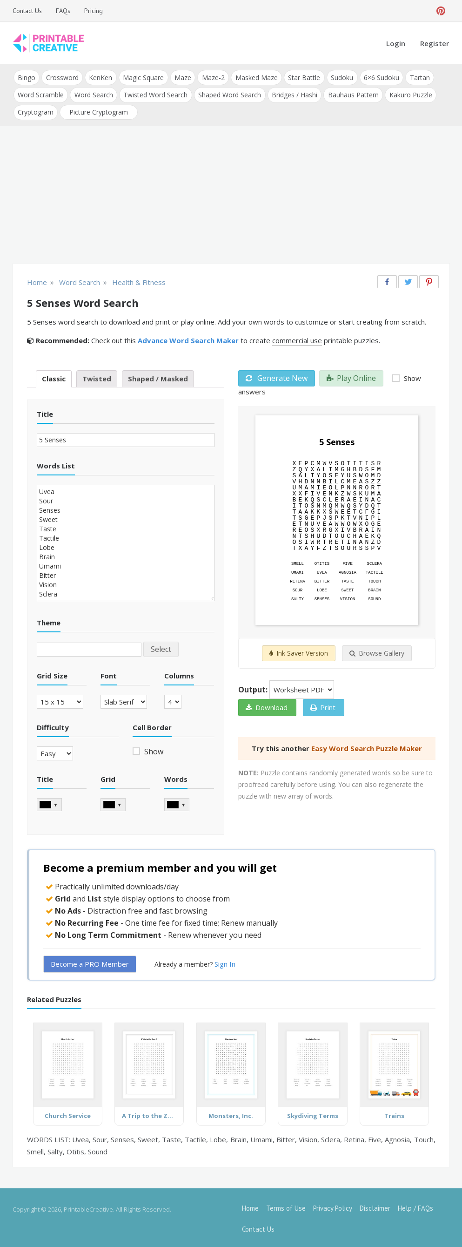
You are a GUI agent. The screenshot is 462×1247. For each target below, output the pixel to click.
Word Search (93, 93)
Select (161, 647)
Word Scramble (41, 93)
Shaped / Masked (158, 376)
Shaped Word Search (228, 93)
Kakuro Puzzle (408, 93)
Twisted (96, 376)
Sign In (224, 962)
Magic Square (142, 77)
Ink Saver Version (298, 651)
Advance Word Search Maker (188, 338)
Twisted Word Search (155, 93)
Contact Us (27, 11)
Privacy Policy (332, 1206)
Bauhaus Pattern (351, 93)
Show (152, 750)
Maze (181, 77)
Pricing (93, 11)
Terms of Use (286, 1206)
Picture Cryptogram (98, 110)
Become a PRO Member (90, 962)
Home (250, 1206)
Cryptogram (36, 110)
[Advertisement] (231, 194)
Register (434, 43)
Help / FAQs (415, 1206)
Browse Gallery (376, 651)
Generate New (277, 376)
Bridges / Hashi (293, 93)
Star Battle (302, 77)
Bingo (26, 77)
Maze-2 (211, 77)
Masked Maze (254, 77)
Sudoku (339, 77)
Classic (54, 376)
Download (267, 706)
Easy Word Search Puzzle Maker (366, 747)
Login (395, 43)
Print (322, 706)
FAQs (63, 11)
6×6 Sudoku (378, 77)
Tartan (416, 77)
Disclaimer (375, 1206)
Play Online (351, 376)
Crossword (62, 77)
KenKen (100, 77)
